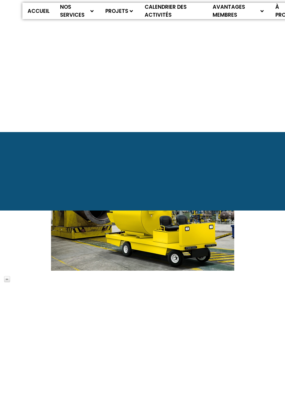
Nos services (77, 11)
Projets (119, 11)
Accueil (39, 11)
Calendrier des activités (166, 11)
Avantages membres (238, 11)
